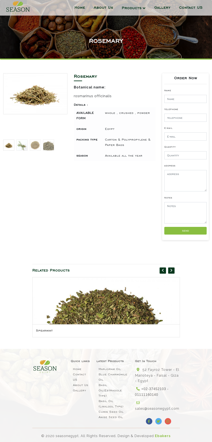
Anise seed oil (111, 417)
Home (79, 7)
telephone (171, 109)
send (185, 230)
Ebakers (163, 436)
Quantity (170, 146)
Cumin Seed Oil (111, 412)
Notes (168, 197)
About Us (103, 7)
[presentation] (163, 270)
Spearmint (44, 330)
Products (132, 7)
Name (167, 90)
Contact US (191, 7)
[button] (62, 105)
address (169, 165)
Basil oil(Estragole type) (110, 390)
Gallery (162, 7)
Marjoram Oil (110, 369)
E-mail (168, 127)
